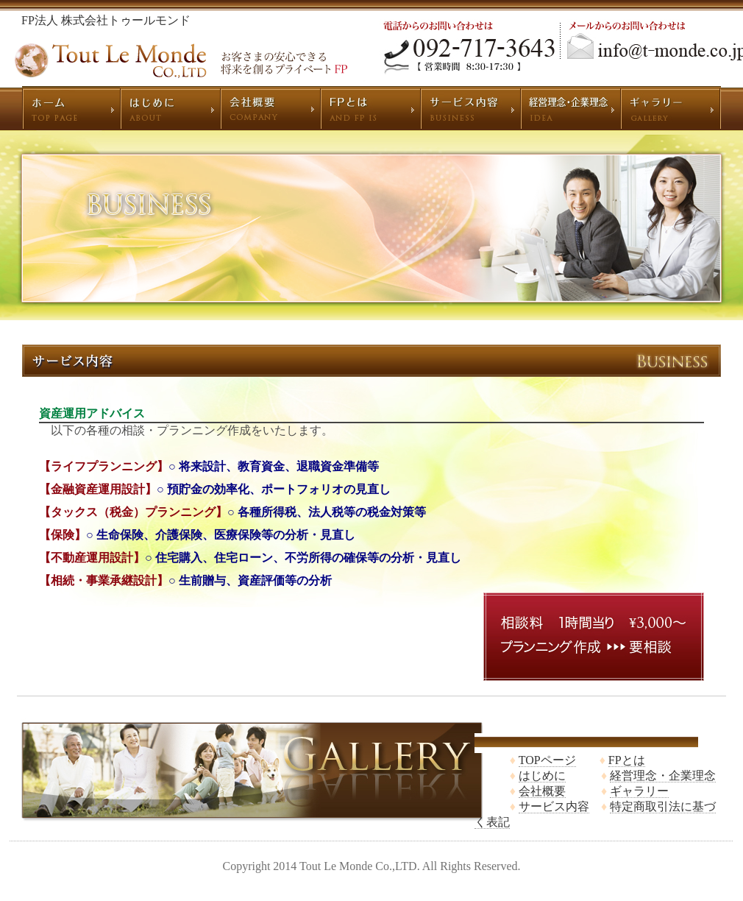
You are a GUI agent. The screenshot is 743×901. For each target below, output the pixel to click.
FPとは (626, 760)
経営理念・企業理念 (663, 775)
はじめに (542, 775)
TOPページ (547, 760)
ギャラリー (639, 791)
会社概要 (542, 791)
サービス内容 (554, 806)
